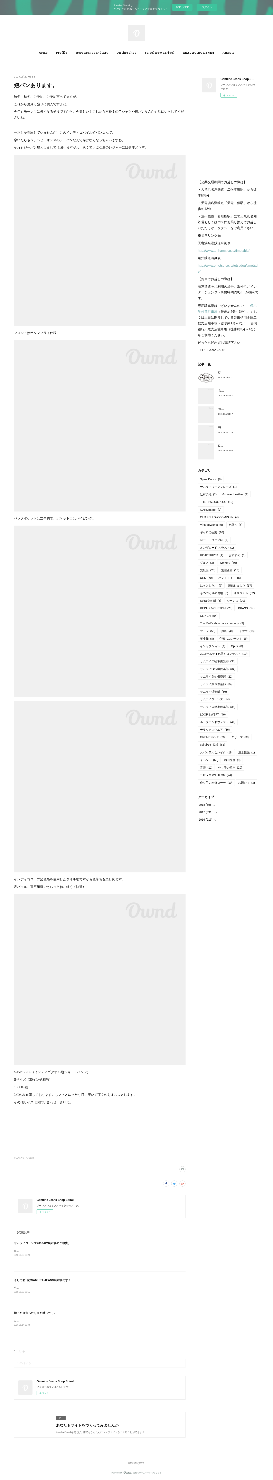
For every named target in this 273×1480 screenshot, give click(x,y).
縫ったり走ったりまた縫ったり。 (35, 1313)
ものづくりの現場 (214, 593)
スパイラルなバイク (216, 752)
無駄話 (207, 570)
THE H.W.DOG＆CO (216, 502)
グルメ (207, 562)
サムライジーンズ (215, 699)
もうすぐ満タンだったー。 (235, 390)
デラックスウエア (215, 729)
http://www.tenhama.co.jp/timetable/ (224, 250)
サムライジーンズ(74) (24, 1158)
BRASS (246, 608)
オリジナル (244, 593)
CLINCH (208, 615)
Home (43, 52)
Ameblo (228, 52)
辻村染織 (208, 494)
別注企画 (230, 570)
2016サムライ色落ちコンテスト (223, 653)
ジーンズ (236, 600)
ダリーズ (240, 737)
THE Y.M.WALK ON (216, 775)
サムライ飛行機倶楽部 (217, 669)
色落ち (235, 524)
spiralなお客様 (212, 744)
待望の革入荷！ (228, 427)
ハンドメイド (229, 577)
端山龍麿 (232, 760)
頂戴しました (240, 585)
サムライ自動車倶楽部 (217, 707)
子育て (247, 631)
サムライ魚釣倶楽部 (216, 676)
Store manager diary (91, 52)
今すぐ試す (182, 7)
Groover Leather (235, 494)
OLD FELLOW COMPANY (219, 517)
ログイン (206, 7)
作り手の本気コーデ (216, 782)
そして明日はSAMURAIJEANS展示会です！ (42, 1280)
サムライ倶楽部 (213, 691)
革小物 (207, 638)
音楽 (206, 767)
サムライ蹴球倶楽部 (216, 684)
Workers (228, 562)
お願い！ (246, 782)
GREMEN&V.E (213, 737)
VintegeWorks (211, 524)
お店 (227, 631)
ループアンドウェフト (217, 722)
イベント (209, 760)
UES (206, 577)
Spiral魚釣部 (210, 600)
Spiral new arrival (160, 52)
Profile (61, 52)
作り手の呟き (230, 767)
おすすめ (237, 555)
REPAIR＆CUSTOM (216, 608)
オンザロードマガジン (217, 547)
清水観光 (246, 752)
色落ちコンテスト (233, 638)
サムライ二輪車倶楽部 (217, 661)
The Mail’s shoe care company (222, 623)
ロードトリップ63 (214, 539)
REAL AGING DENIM (198, 52)
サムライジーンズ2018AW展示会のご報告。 (42, 1243)
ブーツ (207, 631)
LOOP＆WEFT (213, 714)
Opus (237, 646)
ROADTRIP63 (211, 555)
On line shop (126, 52)
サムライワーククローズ (218, 486)
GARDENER (211, 509)
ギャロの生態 (212, 532)
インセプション (212, 646)
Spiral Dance (211, 479)
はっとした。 (211, 585)
